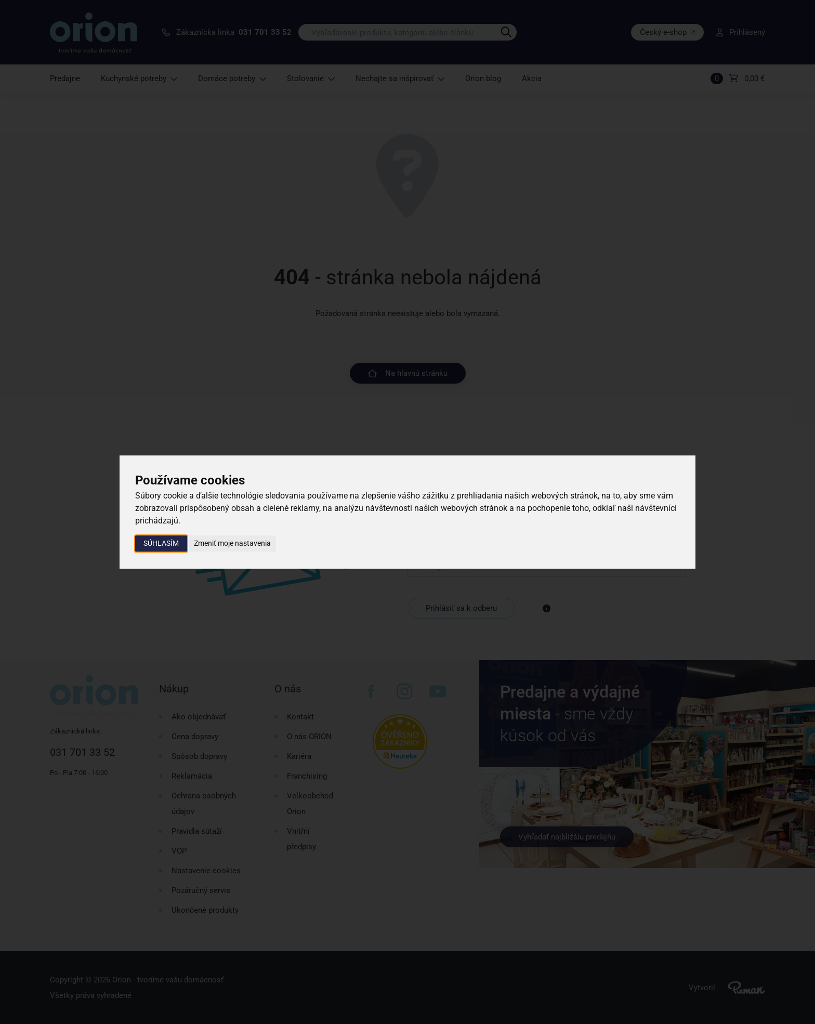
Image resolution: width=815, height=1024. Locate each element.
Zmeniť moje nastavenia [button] (232, 543)
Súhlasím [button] (161, 543)
